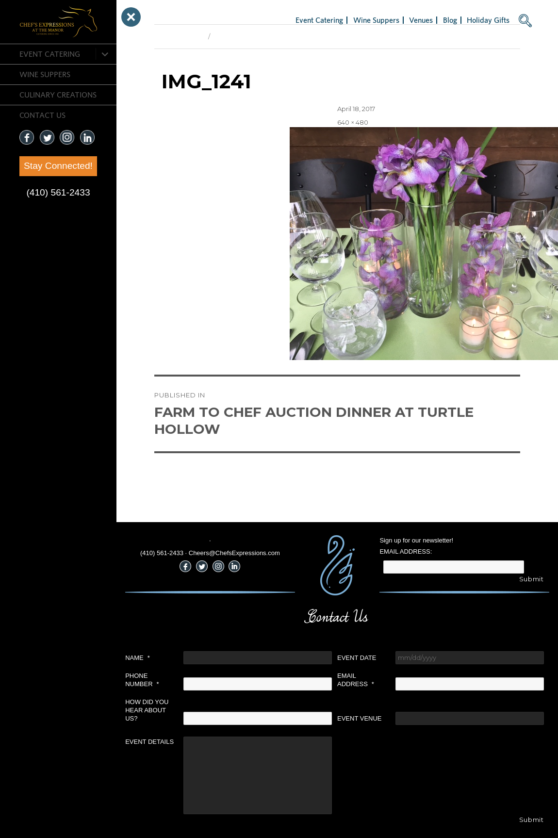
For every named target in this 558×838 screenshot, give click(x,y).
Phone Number (142, 680)
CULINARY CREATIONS (58, 94)
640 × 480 (352, 122)
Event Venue (359, 718)
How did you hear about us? (146, 710)
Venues (421, 20)
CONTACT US (42, 115)
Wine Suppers (44, 74)
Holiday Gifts (488, 20)
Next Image (231, 36)
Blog (450, 20)
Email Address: (405, 551)
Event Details (149, 741)
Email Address (355, 680)
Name (137, 657)
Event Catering (49, 53)
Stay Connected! (58, 166)
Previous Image (178, 36)
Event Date (356, 657)
